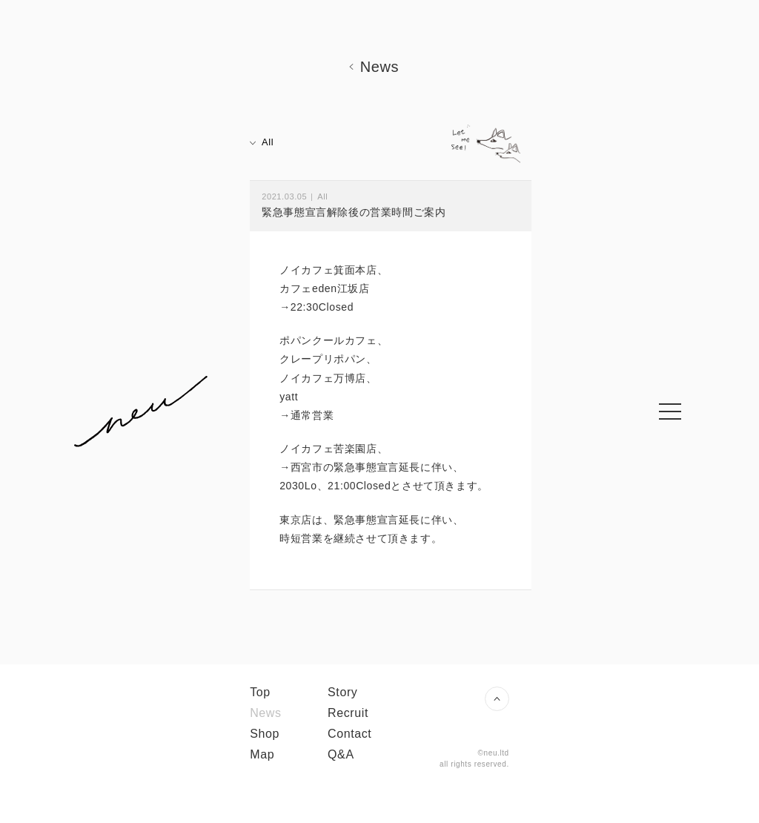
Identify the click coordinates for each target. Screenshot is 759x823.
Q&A (341, 754)
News (265, 713)
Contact (349, 733)
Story (342, 692)
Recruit (348, 713)
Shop (264, 733)
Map (262, 754)
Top (260, 692)
